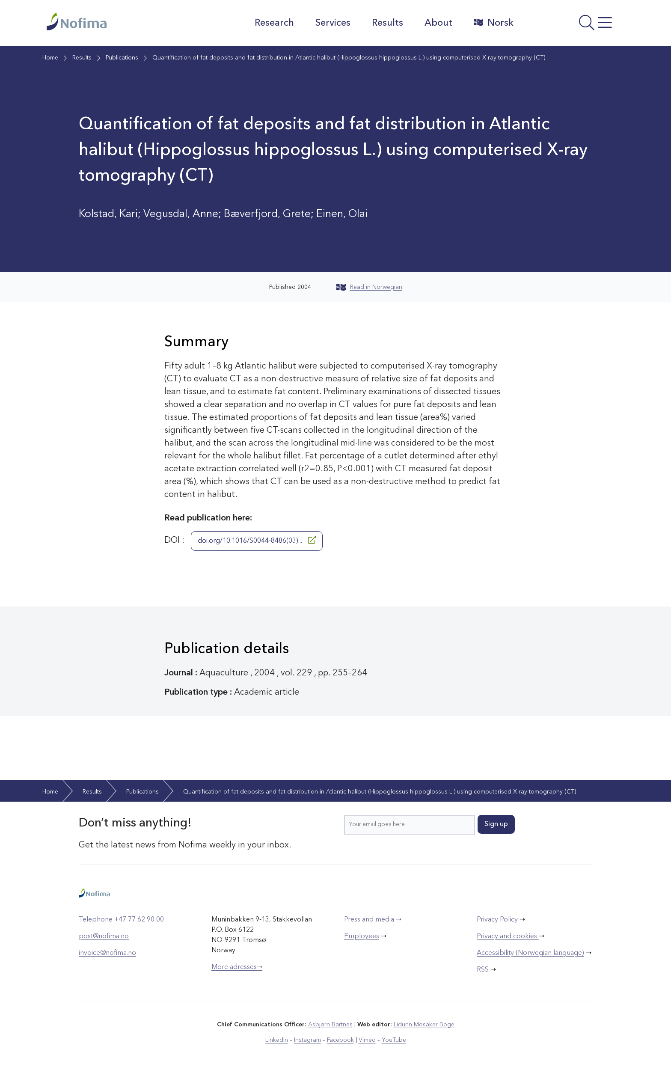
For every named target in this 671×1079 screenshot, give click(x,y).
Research (274, 23)
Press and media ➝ (372, 919)
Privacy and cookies (508, 936)
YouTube (394, 1040)
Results (387, 23)
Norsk (494, 23)
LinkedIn (276, 1040)
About (438, 23)
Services (332, 23)
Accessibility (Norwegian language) (530, 953)
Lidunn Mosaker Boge (424, 1025)
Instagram (307, 1040)
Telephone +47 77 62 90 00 (121, 919)
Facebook (340, 1040)
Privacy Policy (497, 919)
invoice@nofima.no (107, 953)
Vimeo (367, 1040)
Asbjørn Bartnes (330, 1025)
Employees (361, 936)
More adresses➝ (236, 967)
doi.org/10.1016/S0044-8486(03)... (257, 540)
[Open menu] (573, 25)
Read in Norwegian (369, 287)
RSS (483, 969)
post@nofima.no (104, 936)
